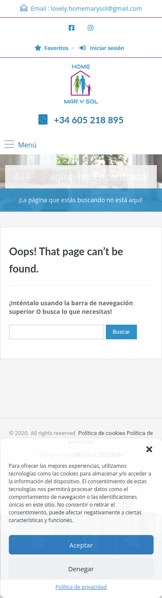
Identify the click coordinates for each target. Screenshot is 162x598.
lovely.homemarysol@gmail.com (96, 8)
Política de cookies (101, 433)
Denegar (81, 568)
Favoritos (52, 48)
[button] (149, 449)
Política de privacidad (81, 587)
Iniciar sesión (101, 48)
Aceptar (80, 545)
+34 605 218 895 (89, 119)
